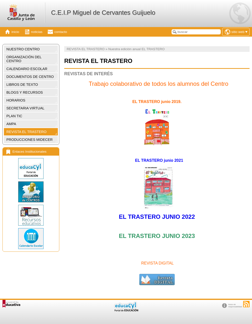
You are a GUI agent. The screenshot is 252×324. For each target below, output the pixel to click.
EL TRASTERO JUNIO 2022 (157, 216)
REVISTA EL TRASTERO (26, 132)
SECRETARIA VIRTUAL (25, 108)
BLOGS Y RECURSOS (24, 92)
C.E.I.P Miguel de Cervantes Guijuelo (103, 12)
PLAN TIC (14, 116)
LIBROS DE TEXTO (22, 85)
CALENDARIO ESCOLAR (26, 69)
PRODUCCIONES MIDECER (29, 140)
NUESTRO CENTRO (23, 49)
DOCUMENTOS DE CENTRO (30, 77)
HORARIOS (15, 100)
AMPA (11, 124)
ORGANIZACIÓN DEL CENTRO (24, 59)
